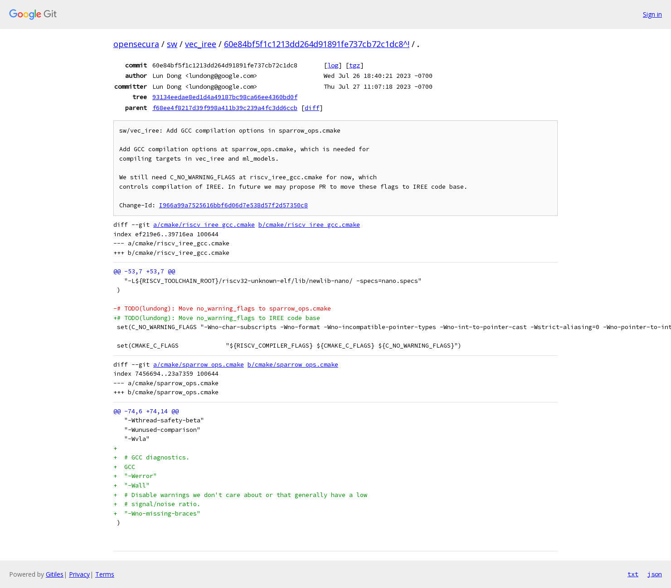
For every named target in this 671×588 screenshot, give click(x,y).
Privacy (79, 574)
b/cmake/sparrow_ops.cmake (293, 364)
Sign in (652, 14)
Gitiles (54, 574)
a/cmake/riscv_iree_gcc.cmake (204, 225)
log (332, 65)
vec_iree (200, 43)
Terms (104, 574)
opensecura (136, 43)
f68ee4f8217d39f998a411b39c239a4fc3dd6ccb (224, 108)
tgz (354, 65)
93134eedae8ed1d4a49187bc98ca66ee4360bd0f (224, 97)
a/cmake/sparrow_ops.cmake (198, 364)
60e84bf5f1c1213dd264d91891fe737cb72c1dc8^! (316, 43)
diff (312, 108)
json (654, 574)
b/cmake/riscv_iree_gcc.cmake (309, 225)
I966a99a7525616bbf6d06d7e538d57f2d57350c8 (233, 205)
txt (632, 574)
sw (172, 43)
